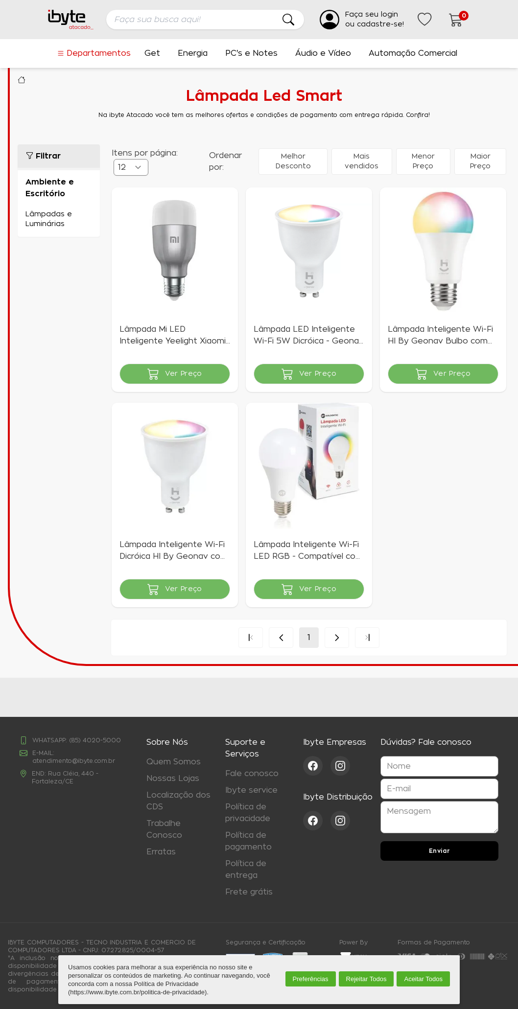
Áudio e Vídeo (323, 53)
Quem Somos (173, 762)
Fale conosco (252, 774)
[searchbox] (205, 19)
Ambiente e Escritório (49, 188)
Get (152, 53)
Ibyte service (251, 790)
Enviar (439, 851)
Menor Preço (423, 161)
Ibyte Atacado (21, 80)
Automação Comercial (413, 53)
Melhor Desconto (293, 161)
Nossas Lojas (172, 778)
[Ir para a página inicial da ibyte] (70, 19)
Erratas (161, 852)
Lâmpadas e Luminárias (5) (59, 219)
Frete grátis (249, 892)
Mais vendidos (361, 161)
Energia (193, 53)
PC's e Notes (251, 53)
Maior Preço (480, 161)
